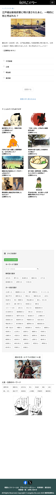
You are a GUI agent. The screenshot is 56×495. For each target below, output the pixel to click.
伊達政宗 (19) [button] (30, 319)
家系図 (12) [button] (29, 304)
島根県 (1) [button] (34, 331)
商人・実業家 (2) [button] (18, 300)
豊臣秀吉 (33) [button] (30, 323)
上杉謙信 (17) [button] (41, 316)
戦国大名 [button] (15, 387)
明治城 (8, 72)
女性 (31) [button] (20, 308)
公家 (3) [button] (46, 296)
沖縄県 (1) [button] (19, 327)
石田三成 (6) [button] (40, 319)
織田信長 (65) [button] (40, 323)
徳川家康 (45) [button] (19, 323)
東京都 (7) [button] (26, 343)
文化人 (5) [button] (28, 308)
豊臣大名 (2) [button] (19, 296)
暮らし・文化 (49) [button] (42, 300)
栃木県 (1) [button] (8, 347)
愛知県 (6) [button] (43, 335)
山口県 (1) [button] (17, 331)
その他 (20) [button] (29, 282)
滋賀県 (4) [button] (34, 335)
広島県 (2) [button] (25, 331)
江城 (7, 67)
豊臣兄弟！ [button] (6, 387)
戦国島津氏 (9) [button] (39, 308)
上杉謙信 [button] (31, 391)
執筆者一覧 (22, 489)
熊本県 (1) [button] (38, 327)
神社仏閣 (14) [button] (30, 300)
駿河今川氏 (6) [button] (20, 316)
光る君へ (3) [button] (9, 292)
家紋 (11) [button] (27, 296)
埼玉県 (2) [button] (35, 343)
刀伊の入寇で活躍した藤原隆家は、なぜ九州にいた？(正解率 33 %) (12, 151)
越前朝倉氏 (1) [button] (20, 312)
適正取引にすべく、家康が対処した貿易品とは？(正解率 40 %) (12, 130)
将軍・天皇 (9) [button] (9, 327)
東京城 (8, 78)
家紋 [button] (43, 387)
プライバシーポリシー (28, 487)
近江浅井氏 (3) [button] (9, 312)
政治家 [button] (37, 387)
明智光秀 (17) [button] (9, 323)
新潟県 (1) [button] (8, 343)
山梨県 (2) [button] (34, 339)
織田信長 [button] (48, 391)
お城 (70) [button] (8, 304)
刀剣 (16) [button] (30, 312)
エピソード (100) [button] (10, 308)
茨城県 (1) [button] (17, 347)
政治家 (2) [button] (8, 300)
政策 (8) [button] (37, 304)
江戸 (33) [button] (42, 278)
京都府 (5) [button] (25, 335)
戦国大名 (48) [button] (37, 296)
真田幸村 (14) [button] (19, 319)
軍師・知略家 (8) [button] (33, 292)
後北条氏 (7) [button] (31, 316)
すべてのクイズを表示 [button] (11, 260)
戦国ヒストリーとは (12, 487)
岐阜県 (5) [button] (17, 339)
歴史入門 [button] (15, 391)
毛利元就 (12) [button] (39, 312)
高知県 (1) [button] (8, 331)
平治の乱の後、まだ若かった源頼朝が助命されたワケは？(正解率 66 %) (38, 194)
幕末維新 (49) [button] (9, 282)
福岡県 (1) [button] (46, 327)
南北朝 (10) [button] (25, 278)
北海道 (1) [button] (25, 347)
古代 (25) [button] (8, 278)
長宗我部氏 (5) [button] (9, 316)
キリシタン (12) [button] (45, 292)
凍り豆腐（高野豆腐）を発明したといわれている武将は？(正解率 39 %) (38, 173)
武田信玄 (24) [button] (9, 319)
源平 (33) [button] (16, 278)
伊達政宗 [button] (40, 391)
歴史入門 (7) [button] (9, 296)
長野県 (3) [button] (25, 339)
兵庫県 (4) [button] (8, 335)
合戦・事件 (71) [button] (18, 304)
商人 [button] (30, 387)
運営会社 (48, 487)
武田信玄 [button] (23, 391)
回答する (28, 89)
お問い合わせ (32, 489)
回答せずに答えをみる (28, 99)
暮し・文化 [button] (6, 391)
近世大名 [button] (23, 387)
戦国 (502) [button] (34, 278)
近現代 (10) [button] (19, 282)
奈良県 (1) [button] (43, 331)
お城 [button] (49, 387)
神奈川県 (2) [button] (17, 343)
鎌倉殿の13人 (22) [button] (20, 292)
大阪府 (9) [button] (17, 335)
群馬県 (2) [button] (44, 343)
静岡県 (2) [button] (8, 339)
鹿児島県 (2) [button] (28, 327)
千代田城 (9, 61)
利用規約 (40, 487)
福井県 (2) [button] (43, 339)
